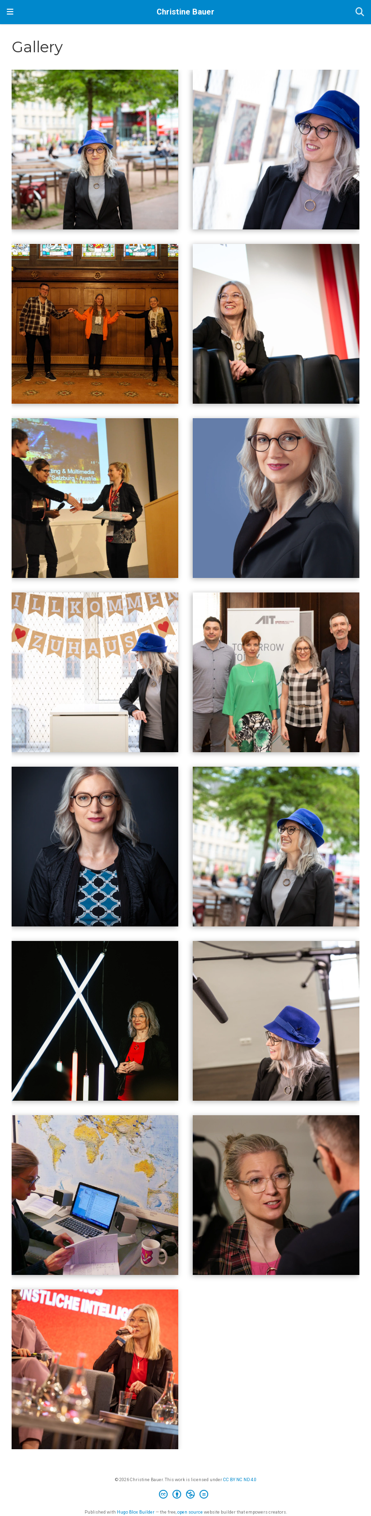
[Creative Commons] (185, 1495)
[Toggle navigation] (10, 12)
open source (190, 1512)
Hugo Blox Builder (136, 1512)
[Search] (360, 12)
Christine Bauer (185, 11)
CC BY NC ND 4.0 (240, 1479)
